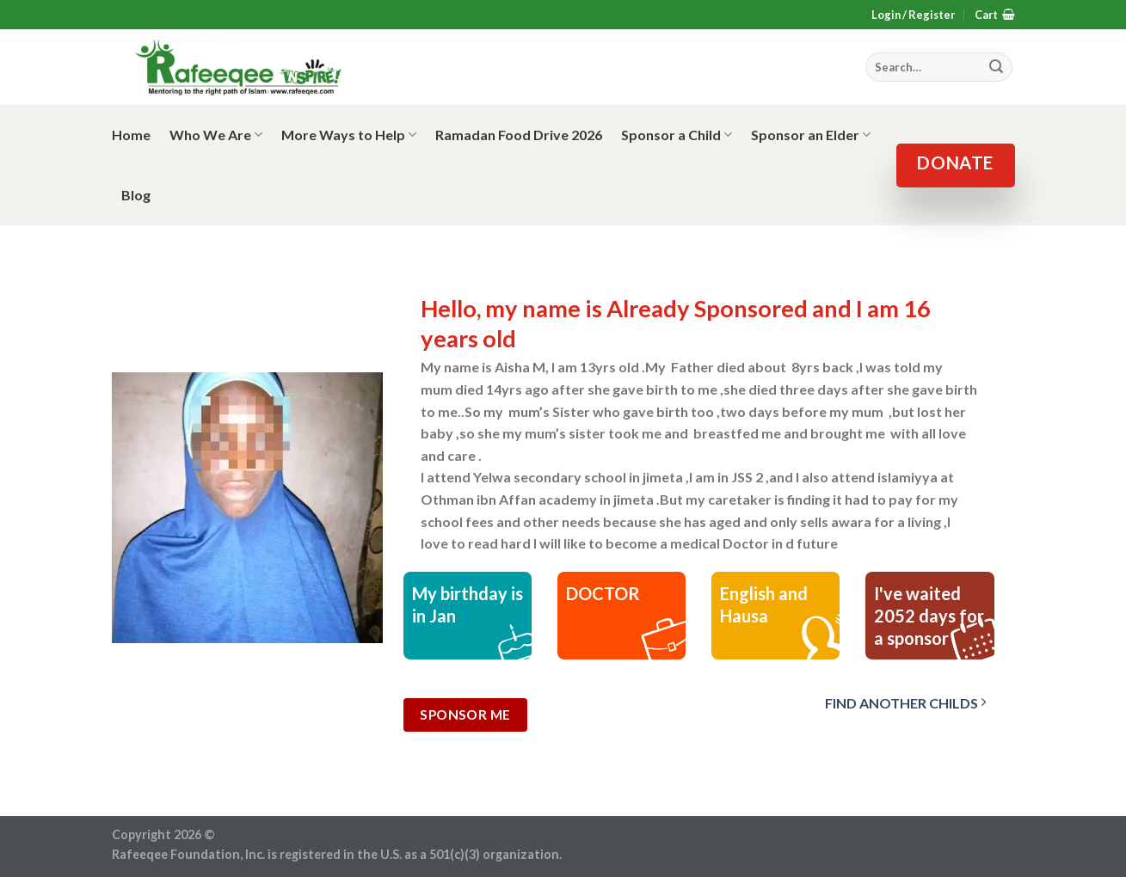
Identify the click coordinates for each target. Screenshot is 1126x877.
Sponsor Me (465, 714)
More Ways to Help (348, 135)
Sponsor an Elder (811, 135)
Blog (136, 195)
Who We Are (215, 135)
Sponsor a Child (676, 135)
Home (131, 134)
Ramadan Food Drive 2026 (518, 134)
